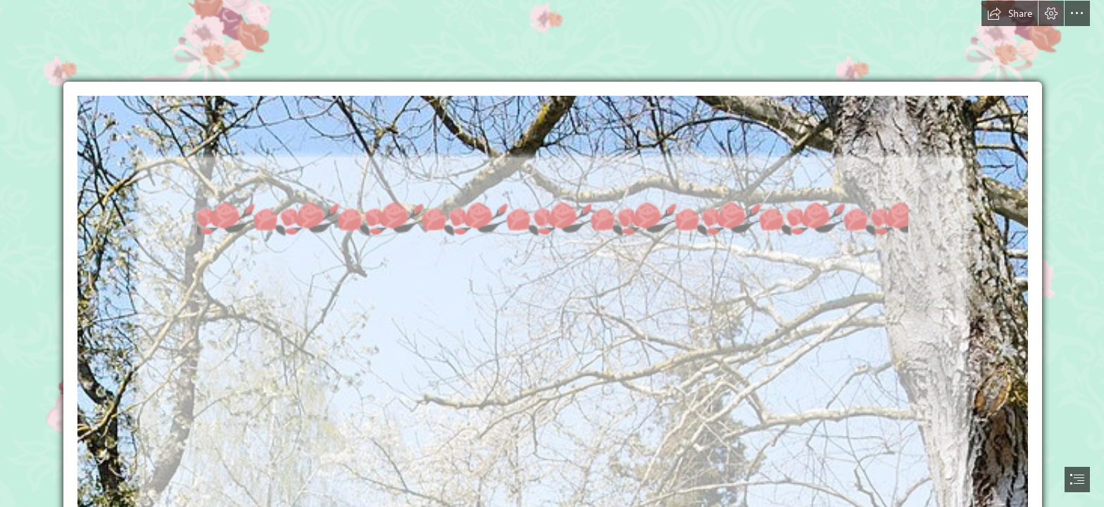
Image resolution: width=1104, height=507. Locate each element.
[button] (1009, 13)
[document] (552, 253)
